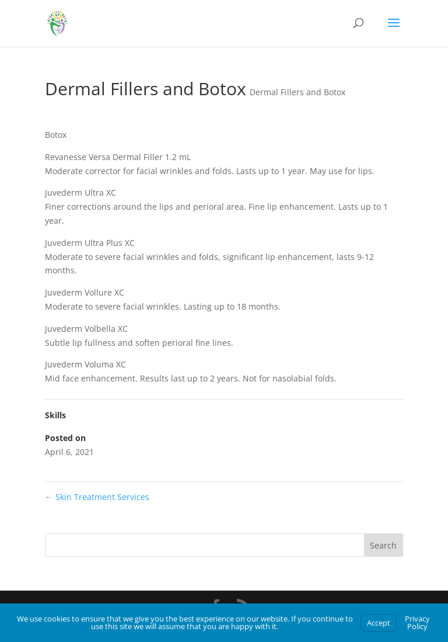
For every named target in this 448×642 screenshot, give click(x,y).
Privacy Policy (417, 622)
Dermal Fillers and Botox (297, 92)
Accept (378, 622)
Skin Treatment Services (97, 496)
